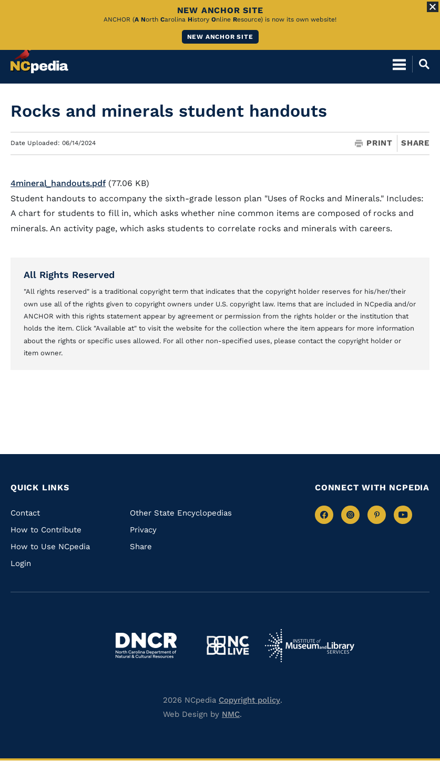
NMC (231, 714)
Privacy (143, 529)
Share (415, 143)
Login (21, 563)
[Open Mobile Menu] (399, 63)
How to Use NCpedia (50, 546)
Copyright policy (249, 700)
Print (374, 143)
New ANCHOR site (220, 36)
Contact (25, 513)
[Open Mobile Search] (420, 63)
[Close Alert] (432, 7)
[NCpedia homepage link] (39, 58)
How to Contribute (46, 529)
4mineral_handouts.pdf (58, 183)
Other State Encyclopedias (181, 513)
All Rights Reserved (69, 274)
